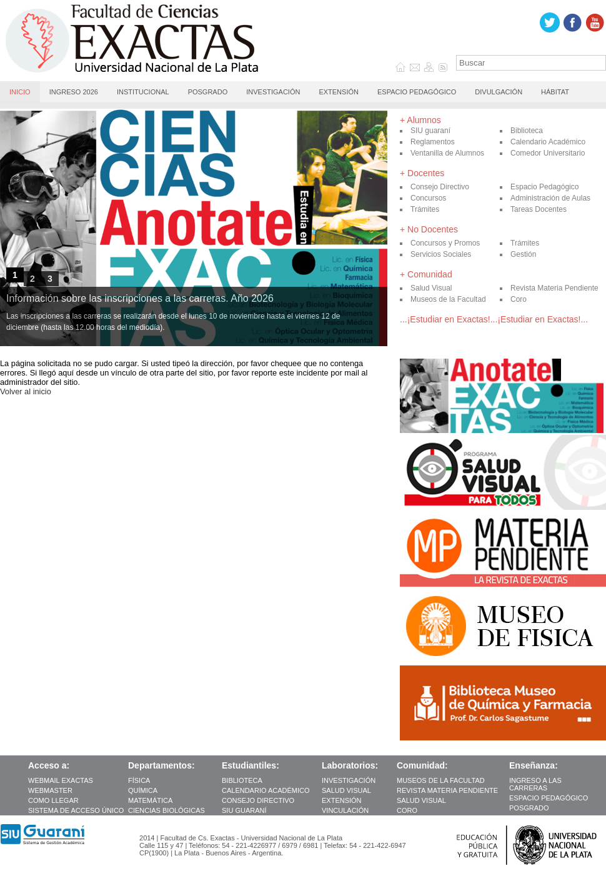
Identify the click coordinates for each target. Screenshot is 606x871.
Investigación (273, 92)
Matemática (151, 800)
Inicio (20, 92)
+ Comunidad (426, 274)
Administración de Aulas (550, 198)
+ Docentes (422, 173)
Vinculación (345, 810)
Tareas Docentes (538, 209)
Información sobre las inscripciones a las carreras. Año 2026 (140, 298)
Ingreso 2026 (73, 92)
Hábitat (555, 92)
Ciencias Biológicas (167, 810)
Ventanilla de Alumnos (447, 153)
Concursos (428, 198)
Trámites (424, 209)
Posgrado (208, 92)
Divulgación (498, 92)
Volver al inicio (25, 391)
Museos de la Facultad (448, 299)
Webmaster (50, 790)
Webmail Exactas (61, 780)
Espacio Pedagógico (416, 92)
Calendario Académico (547, 141)
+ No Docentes (429, 229)
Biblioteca (526, 130)
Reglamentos (432, 141)
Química (143, 790)
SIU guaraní (430, 130)
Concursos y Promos (445, 243)
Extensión (339, 92)
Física (140, 780)
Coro (518, 299)
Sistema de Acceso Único (76, 810)
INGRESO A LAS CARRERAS (535, 784)
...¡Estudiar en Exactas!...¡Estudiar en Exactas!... (494, 319)
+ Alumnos (420, 120)
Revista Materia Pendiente (554, 288)
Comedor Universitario (547, 153)
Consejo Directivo (439, 186)
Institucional (143, 92)
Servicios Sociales (440, 254)
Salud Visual (431, 288)
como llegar (53, 800)
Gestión (523, 254)
